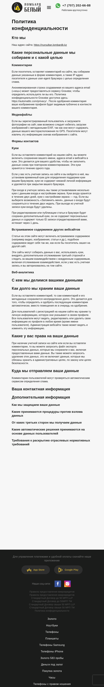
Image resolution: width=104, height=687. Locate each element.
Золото (51, 619)
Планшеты (52, 638)
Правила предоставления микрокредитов (51, 591)
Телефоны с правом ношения (52, 684)
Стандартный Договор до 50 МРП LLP (52, 598)
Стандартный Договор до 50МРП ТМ (52, 601)
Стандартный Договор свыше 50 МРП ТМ (52, 607)
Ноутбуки (52, 625)
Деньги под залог (52, 664)
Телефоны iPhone (52, 651)
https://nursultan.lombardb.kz (50, 45)
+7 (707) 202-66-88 (76, 5)
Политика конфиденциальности (52, 610)
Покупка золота (52, 671)
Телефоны (52, 632)
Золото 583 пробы (51, 658)
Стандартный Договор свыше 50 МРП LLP (52, 604)
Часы (52, 677)
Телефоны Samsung (52, 645)
